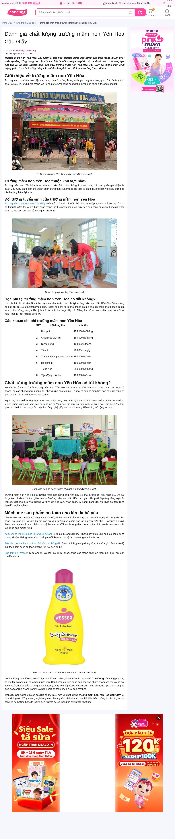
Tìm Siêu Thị (72, 3)
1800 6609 (27, 3)
